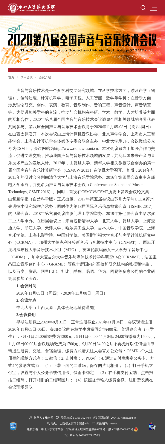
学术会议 (27, 77)
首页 (11, 77)
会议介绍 (45, 77)
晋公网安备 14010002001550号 (82, 435)
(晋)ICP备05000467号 (120, 429)
